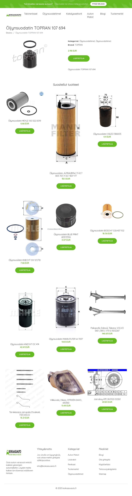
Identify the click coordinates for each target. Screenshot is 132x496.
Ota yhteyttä (104, 463)
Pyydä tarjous (98, 4)
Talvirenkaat (30, 15)
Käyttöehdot (104, 468)
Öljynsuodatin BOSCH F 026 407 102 (107, 234)
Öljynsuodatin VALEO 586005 (107, 137)
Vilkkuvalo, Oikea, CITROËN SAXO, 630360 (66, 404)
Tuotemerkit (117, 15)
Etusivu (9, 36)
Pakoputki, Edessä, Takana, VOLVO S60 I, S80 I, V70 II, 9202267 (107, 332)
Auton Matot (73, 458)
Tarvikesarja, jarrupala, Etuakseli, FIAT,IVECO (24, 417)
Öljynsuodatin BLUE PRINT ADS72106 (66, 239)
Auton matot (90, 17)
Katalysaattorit (74, 15)
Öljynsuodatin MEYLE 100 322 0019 (24, 124)
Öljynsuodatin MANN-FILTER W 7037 (66, 342)
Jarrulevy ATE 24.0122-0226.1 (107, 402)
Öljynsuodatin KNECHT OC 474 (24, 347)
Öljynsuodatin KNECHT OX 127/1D (25, 263)
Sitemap (102, 477)
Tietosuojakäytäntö (108, 472)
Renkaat (71, 468)
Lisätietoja (78, 62)
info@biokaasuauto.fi (46, 469)
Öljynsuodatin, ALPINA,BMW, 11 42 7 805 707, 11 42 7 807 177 (66, 177)
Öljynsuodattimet (52, 15)
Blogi (102, 15)
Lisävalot (72, 463)
